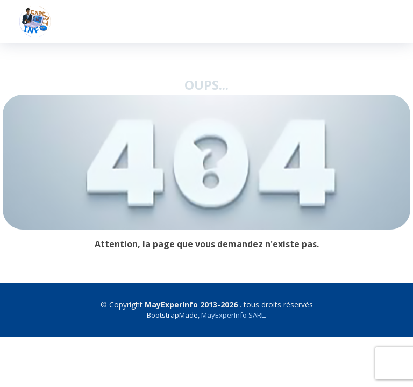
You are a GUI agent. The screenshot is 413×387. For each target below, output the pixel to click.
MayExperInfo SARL (233, 315)
